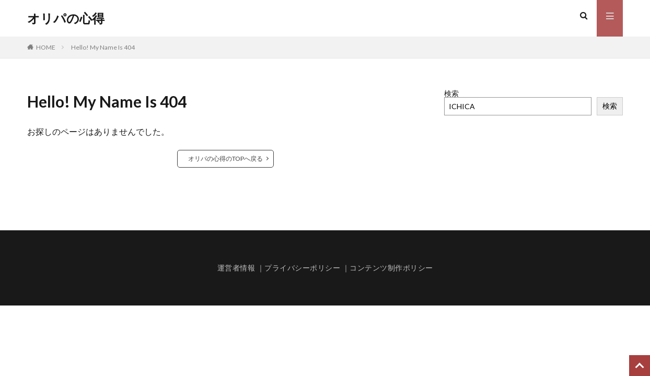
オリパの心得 (66, 18)
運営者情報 (236, 267)
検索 (451, 93)
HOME (45, 47)
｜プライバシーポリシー (299, 267)
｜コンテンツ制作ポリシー (387, 267)
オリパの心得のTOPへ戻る (225, 158)
